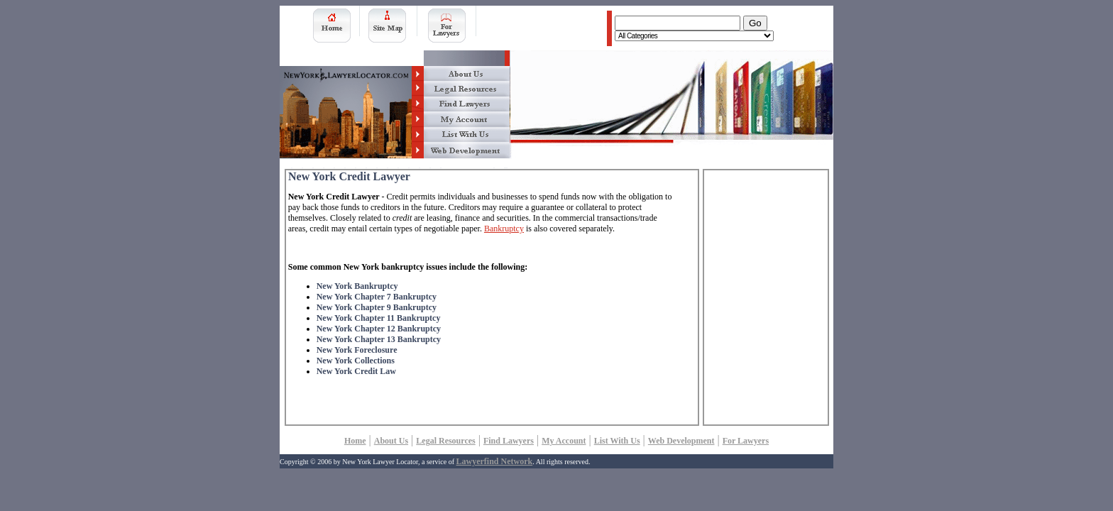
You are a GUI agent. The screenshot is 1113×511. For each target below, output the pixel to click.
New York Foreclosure (357, 350)
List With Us (617, 441)
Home (355, 441)
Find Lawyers (508, 441)
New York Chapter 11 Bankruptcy (379, 318)
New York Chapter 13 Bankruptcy (379, 339)
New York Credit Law (356, 371)
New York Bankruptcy (357, 286)
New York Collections (356, 361)
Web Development (681, 441)
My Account (564, 441)
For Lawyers (746, 441)
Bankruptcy (504, 228)
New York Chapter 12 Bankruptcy (379, 329)
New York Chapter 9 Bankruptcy (377, 307)
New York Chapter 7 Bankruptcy (377, 297)
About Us (391, 441)
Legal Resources (445, 441)
